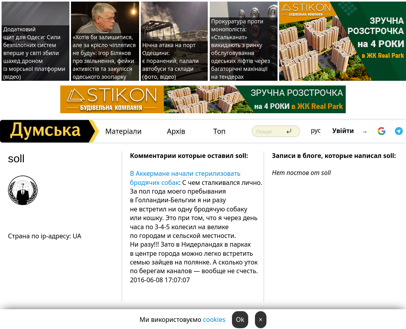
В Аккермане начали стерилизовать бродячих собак (185, 177)
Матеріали (123, 131)
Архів (176, 131)
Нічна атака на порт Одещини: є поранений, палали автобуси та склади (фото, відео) (170, 60)
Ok (240, 319)
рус (316, 130)
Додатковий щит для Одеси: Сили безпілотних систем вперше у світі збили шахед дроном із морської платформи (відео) (34, 52)
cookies (214, 319)
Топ (219, 131)
